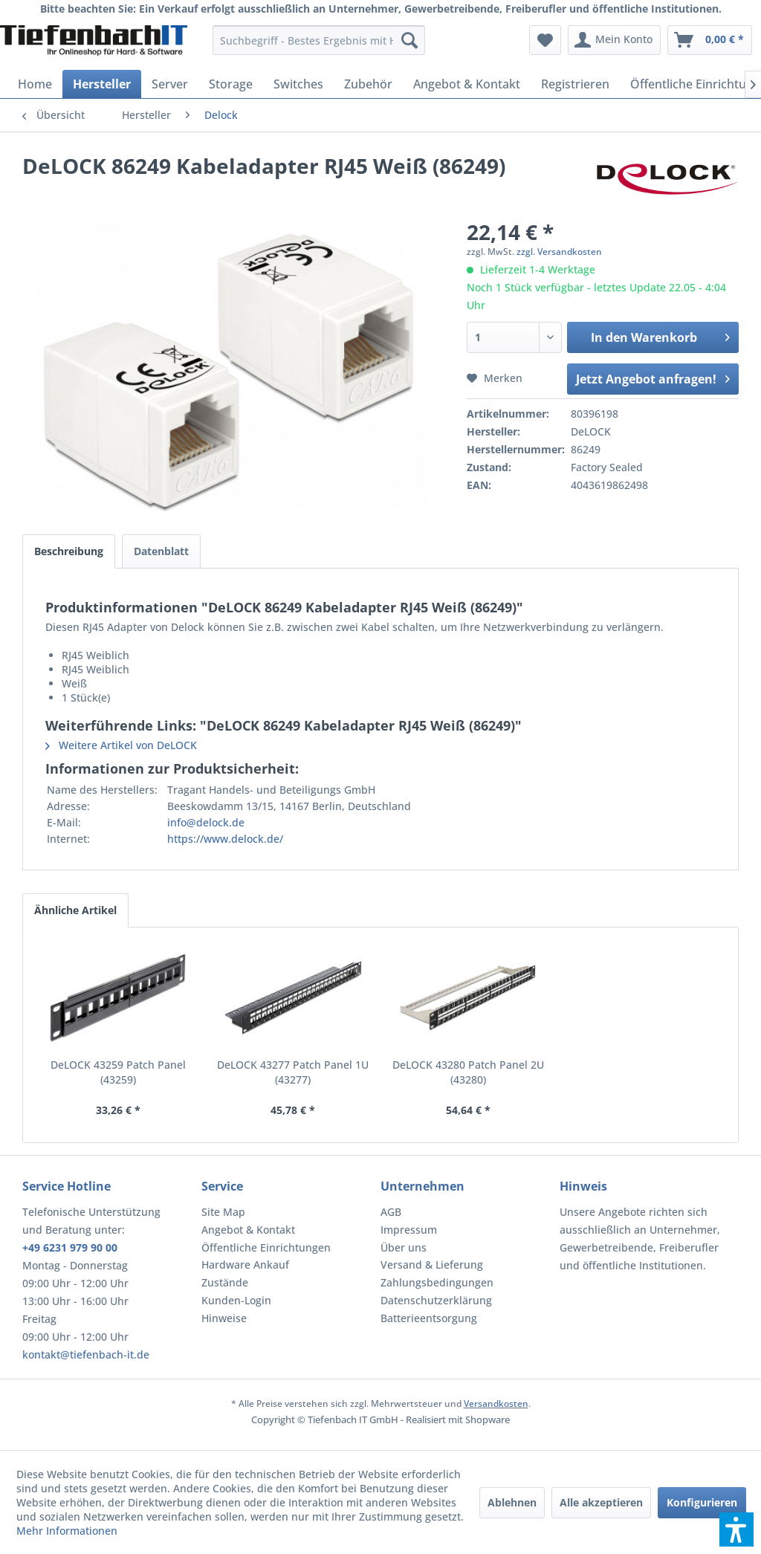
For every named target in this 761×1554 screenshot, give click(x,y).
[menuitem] (319, 40)
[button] (736, 1529)
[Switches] (298, 84)
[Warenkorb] (709, 40)
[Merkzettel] (545, 40)
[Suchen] (409, 40)
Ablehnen (512, 1502)
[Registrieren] (575, 84)
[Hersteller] (101, 84)
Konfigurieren (702, 1502)
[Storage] (230, 84)
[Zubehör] (368, 84)
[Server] (169, 84)
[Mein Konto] (614, 40)
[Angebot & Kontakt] (467, 84)
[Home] (34, 84)
